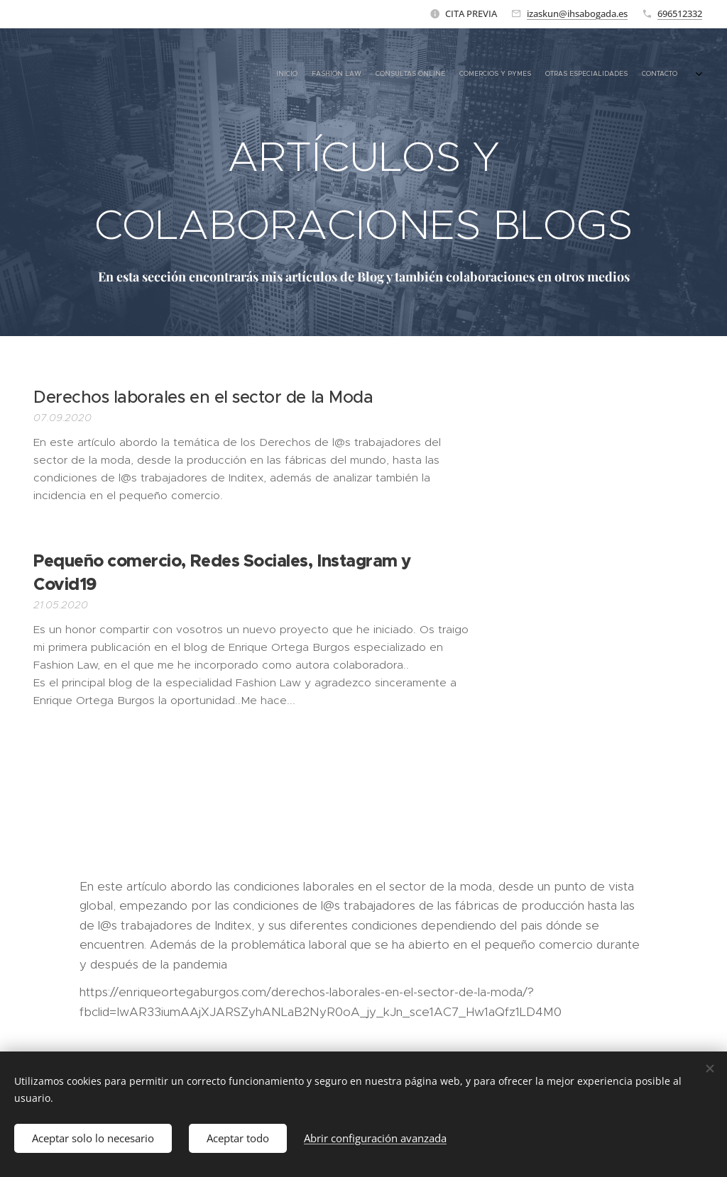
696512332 (679, 13)
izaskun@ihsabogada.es (577, 13)
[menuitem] (590, 74)
